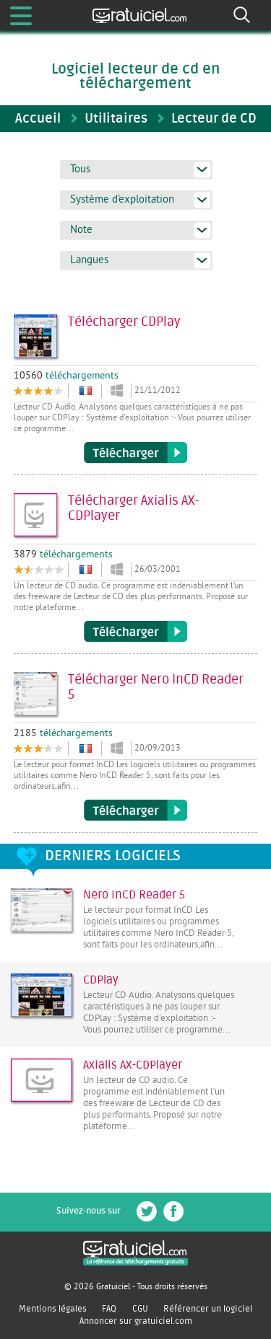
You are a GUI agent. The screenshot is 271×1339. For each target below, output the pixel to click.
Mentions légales (53, 1309)
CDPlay (101, 979)
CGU (140, 1309)
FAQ (109, 1309)
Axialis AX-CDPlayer (132, 1065)
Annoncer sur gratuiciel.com (135, 1321)
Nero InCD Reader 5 (134, 894)
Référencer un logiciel (207, 1309)
